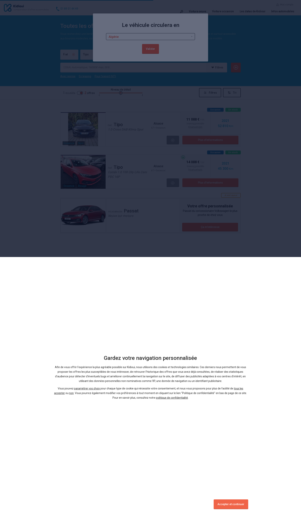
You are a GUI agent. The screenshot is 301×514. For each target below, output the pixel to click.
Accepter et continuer (230, 504)
